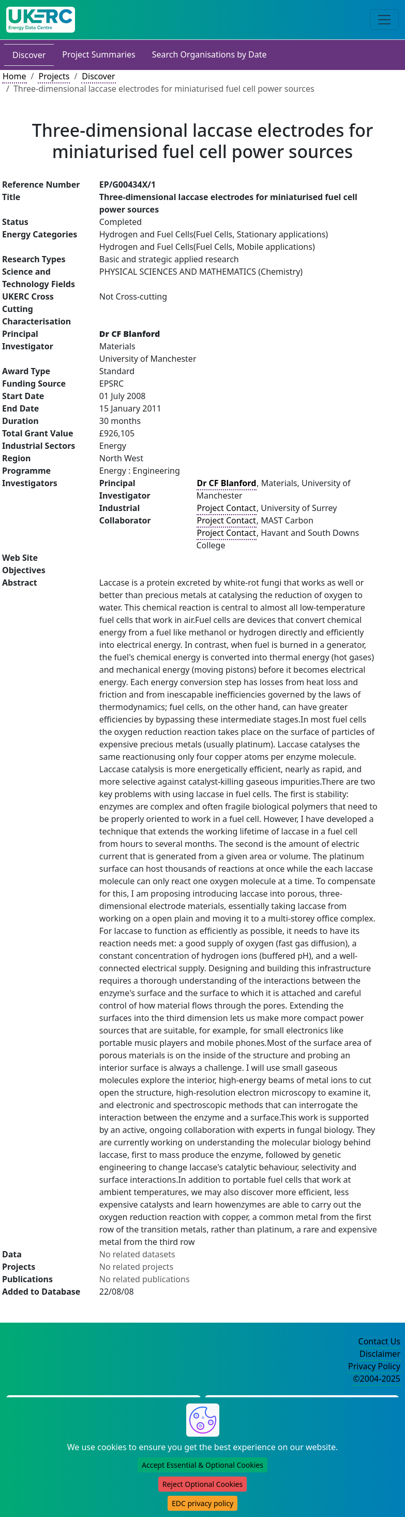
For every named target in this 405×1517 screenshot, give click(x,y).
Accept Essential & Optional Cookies (202, 1465)
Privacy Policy (374, 1366)
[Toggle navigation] (384, 19)
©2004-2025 (376, 1378)
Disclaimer (379, 1353)
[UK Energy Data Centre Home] (40, 19)
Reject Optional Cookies (202, 1484)
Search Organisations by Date (209, 54)
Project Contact (226, 508)
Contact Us (379, 1341)
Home (14, 76)
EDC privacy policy (202, 1503)
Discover (29, 55)
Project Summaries (98, 54)
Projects (53, 76)
